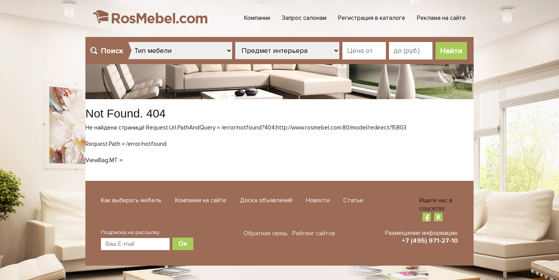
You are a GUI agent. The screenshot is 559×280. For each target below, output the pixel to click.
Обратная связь (265, 233)
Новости (318, 200)
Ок (182, 243)
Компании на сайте (200, 200)
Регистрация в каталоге (371, 18)
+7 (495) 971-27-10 (430, 241)
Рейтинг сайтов (313, 233)
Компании (257, 18)
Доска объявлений (266, 200)
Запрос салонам (304, 18)
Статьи (353, 200)
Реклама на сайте (441, 18)
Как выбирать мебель (131, 200)
